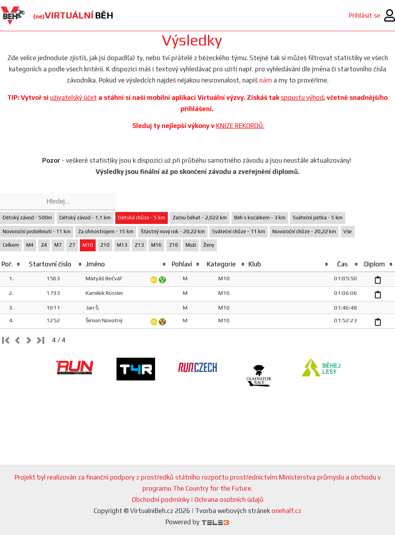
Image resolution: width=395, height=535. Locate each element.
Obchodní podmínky (160, 499)
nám (265, 80)
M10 (88, 245)
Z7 (72, 245)
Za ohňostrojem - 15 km (105, 231)
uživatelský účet (73, 97)
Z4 (44, 245)
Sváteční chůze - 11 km (238, 231)
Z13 (139, 245)
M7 (58, 245)
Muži (191, 245)
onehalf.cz (286, 511)
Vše (347, 231)
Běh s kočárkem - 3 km (259, 217)
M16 (156, 245)
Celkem (11, 245)
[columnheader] (11, 264)
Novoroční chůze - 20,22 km (304, 231)
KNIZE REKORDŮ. (240, 126)
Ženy (208, 245)
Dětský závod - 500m (27, 217)
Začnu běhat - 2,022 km (199, 217)
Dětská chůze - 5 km (141, 217)
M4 (30, 245)
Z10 (105, 245)
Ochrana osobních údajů (228, 499)
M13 (122, 245)
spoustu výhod (302, 97)
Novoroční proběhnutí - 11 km (37, 231)
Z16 (173, 245)
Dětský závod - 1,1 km (85, 217)
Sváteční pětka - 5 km (318, 217)
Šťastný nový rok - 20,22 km (173, 231)
